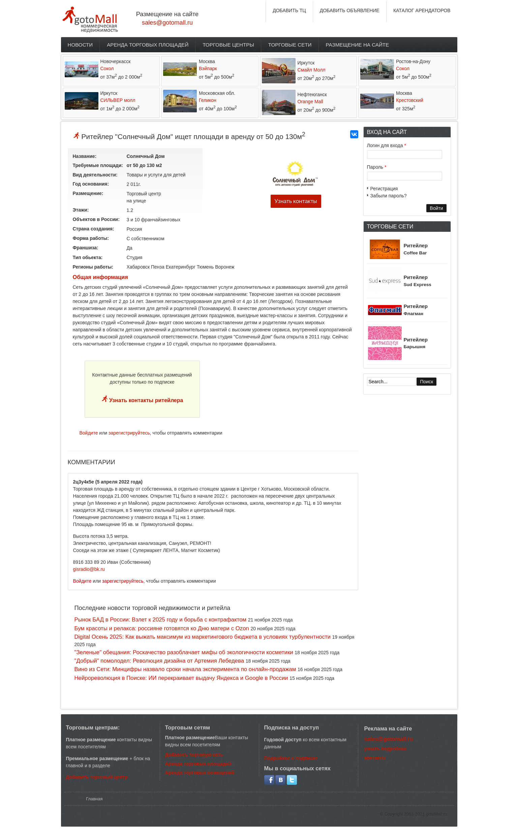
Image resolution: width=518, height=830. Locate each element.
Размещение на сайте (357, 45)
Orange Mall (310, 101)
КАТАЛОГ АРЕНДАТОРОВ (422, 10)
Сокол (107, 68)
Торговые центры (228, 45)
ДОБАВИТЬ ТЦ (289, 10)
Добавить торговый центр (97, 777)
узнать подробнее (385, 748)
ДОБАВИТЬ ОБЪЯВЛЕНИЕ (349, 10)
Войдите (89, 433)
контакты (375, 757)
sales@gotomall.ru (167, 22)
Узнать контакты (295, 201)
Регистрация (384, 188)
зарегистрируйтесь (129, 433)
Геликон (207, 100)
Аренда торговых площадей (147, 45)
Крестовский (409, 100)
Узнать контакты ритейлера (145, 400)
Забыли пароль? (388, 195)
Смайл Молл (312, 70)
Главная (94, 798)
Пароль (377, 167)
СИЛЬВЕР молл (117, 100)
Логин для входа (386, 145)
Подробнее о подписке (291, 758)
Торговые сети (290, 45)
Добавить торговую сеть (194, 754)
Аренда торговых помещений (200, 772)
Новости (80, 45)
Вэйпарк (208, 68)
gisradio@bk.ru (89, 569)
